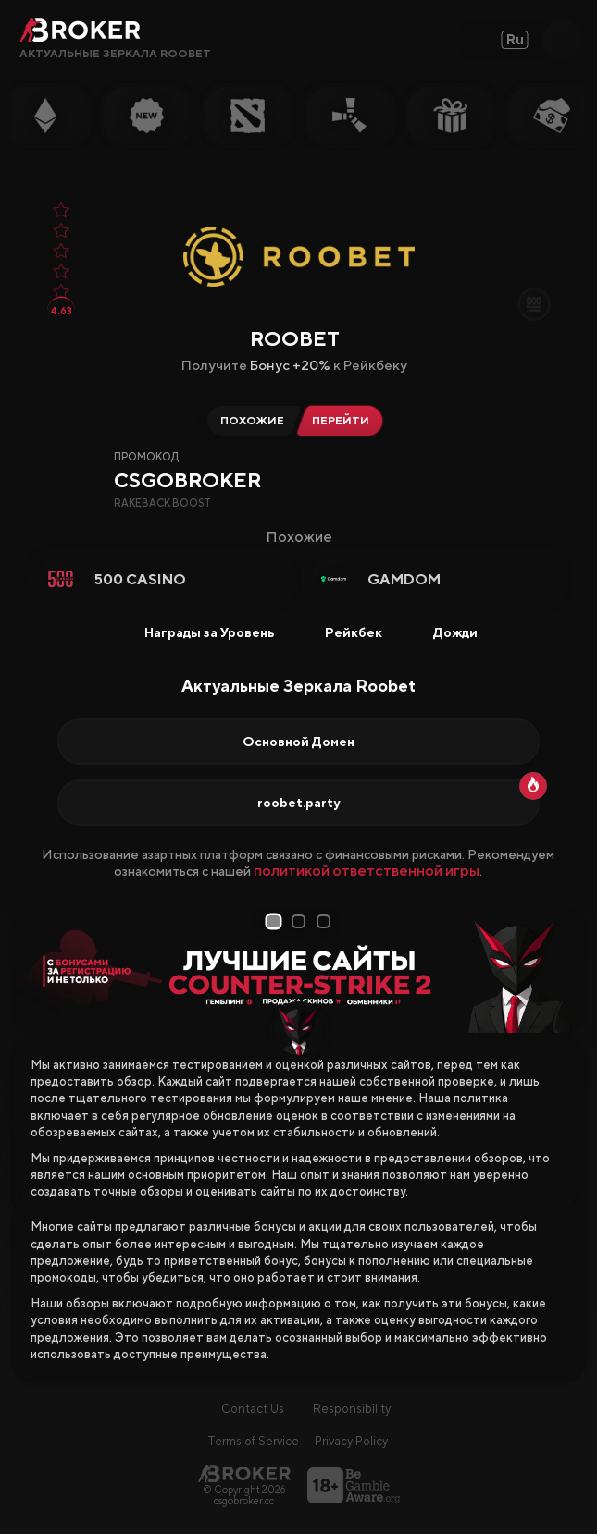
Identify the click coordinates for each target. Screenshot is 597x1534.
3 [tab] (325, 921)
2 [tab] (300, 921)
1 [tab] (274, 922)
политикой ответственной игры (366, 870)
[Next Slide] (564, 970)
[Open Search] (562, 40)
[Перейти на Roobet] (344, 421)
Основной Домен (298, 741)
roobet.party (298, 802)
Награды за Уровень (197, 632)
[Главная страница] (244, 1473)
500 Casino (140, 579)
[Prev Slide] (33, 970)
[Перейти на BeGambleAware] (353, 1485)
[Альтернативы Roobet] (249, 421)
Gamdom (404, 579)
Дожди (443, 632)
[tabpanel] (299, 970)
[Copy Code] (469, 499)
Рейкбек (341, 632)
